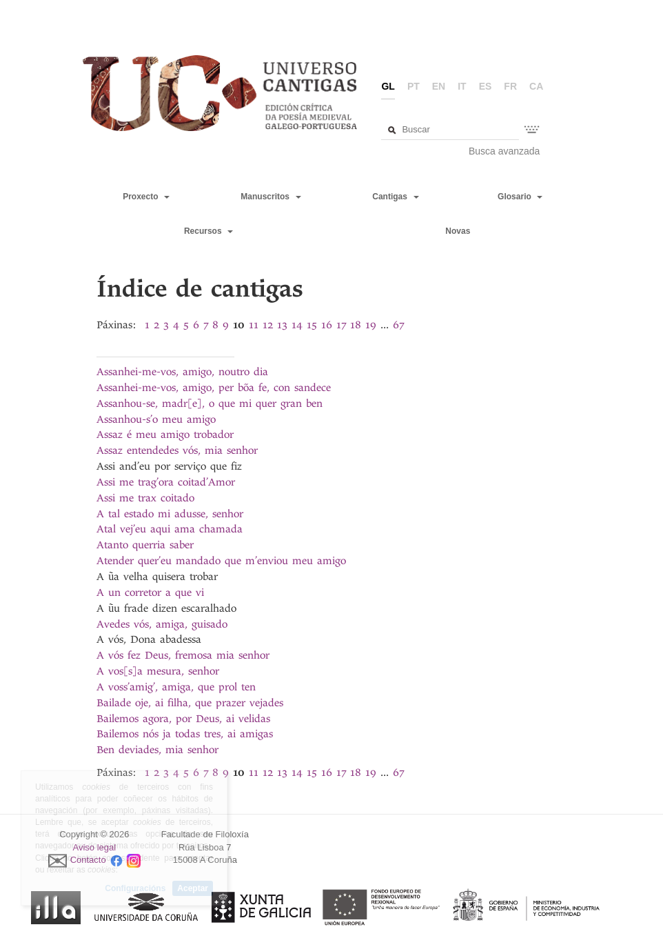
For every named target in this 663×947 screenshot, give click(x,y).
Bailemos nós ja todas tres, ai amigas (184, 734)
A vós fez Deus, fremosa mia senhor (182, 655)
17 (341, 325)
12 (268, 325)
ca (536, 86)
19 (370, 325)
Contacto (88, 860)
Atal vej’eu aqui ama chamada (169, 529)
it (462, 86)
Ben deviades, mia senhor (157, 750)
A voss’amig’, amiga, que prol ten (176, 687)
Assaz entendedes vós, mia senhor (177, 450)
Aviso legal (94, 847)
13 (282, 325)
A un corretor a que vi (150, 592)
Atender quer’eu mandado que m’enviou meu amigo (221, 561)
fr (510, 86)
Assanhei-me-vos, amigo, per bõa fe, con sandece (213, 387)
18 (355, 325)
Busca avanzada (504, 151)
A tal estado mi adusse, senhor (169, 514)
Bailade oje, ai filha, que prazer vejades (189, 703)
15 (312, 325)
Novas (457, 231)
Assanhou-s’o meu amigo (156, 419)
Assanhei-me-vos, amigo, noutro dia (182, 372)
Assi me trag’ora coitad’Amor (165, 482)
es (485, 86)
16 (326, 325)
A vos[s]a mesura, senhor (157, 671)
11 (253, 325)
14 (297, 325)
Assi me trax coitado (145, 498)
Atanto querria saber (145, 545)
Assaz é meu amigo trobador (165, 434)
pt (413, 86)
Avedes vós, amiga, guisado (161, 624)
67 (398, 325)
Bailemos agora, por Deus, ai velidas (183, 718)
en (438, 86)
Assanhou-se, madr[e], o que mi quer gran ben (209, 403)
